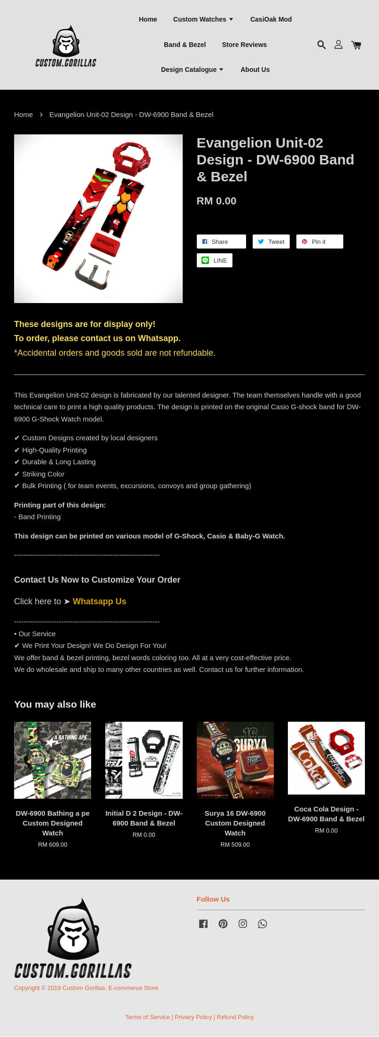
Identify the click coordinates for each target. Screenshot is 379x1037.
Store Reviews (244, 44)
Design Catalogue (192, 70)
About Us (255, 70)
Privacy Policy (193, 1017)
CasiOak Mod (271, 19)
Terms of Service (147, 1017)
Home (148, 19)
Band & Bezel (185, 44)
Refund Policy (235, 1017)
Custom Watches (203, 19)
